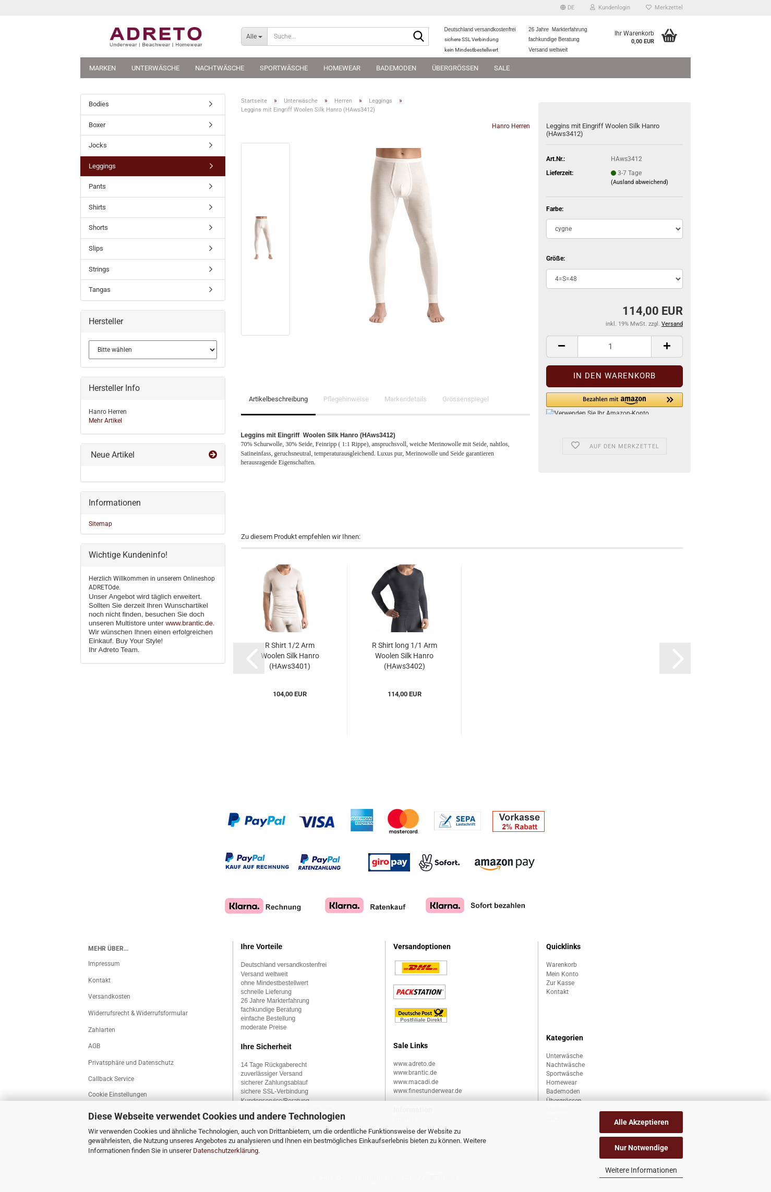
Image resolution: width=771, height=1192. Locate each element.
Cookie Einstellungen (117, 1094)
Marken (102, 68)
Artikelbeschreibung (278, 399)
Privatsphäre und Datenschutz (131, 1062)
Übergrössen (455, 68)
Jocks (98, 145)
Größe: (555, 258)
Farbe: (554, 209)
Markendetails (405, 399)
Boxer (97, 125)
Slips (96, 248)
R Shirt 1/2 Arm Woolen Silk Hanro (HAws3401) (290, 655)
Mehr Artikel (105, 420)
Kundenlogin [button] (610, 7)
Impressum (104, 963)
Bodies (99, 104)
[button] (567, 8)
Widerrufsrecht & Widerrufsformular (138, 1013)
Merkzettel (664, 7)
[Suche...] (254, 36)
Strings (99, 269)
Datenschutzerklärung (225, 1150)
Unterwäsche (155, 68)
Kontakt (99, 980)
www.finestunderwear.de (427, 1091)
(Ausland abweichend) (639, 182)
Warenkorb (561, 964)
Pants (97, 186)
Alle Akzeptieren (641, 1122)
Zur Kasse (560, 983)
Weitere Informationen (641, 1170)
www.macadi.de (415, 1082)
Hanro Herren (511, 126)
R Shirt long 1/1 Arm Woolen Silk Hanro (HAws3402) (404, 655)
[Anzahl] (614, 347)
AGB (94, 1046)
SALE (502, 68)
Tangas (100, 289)
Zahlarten (101, 1030)
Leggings (102, 166)
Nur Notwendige (641, 1148)
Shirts (97, 207)
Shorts (98, 227)
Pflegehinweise (346, 399)
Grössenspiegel (465, 399)
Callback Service (111, 1079)
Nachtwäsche (219, 68)
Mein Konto (562, 974)
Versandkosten (109, 996)
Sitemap (100, 523)
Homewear (341, 68)
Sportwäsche (284, 68)
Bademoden (396, 68)
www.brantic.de (188, 623)
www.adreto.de (414, 1063)
